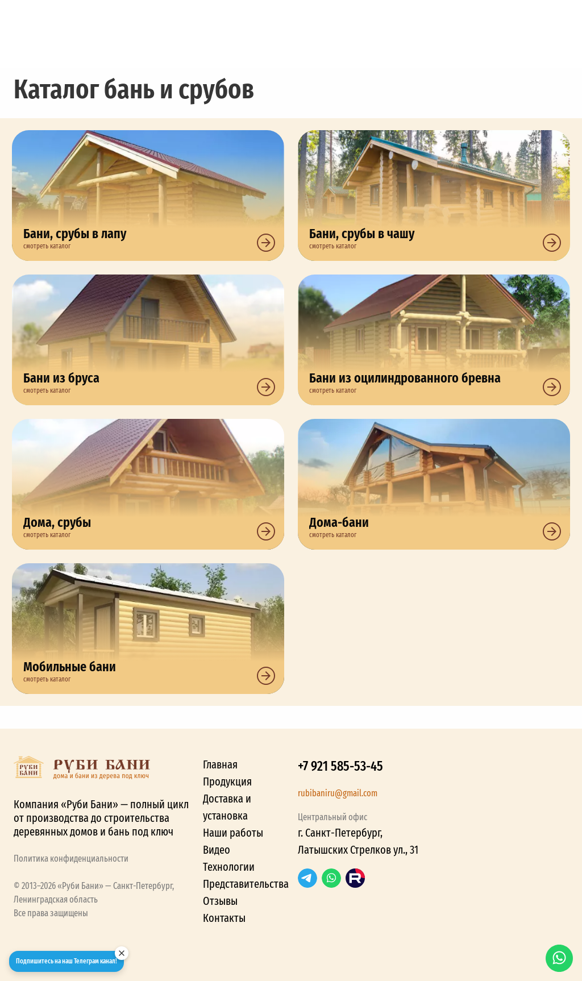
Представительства (246, 884)
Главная (220, 764)
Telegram (307, 878)
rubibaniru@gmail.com (337, 793)
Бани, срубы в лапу (148, 195)
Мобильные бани (148, 628)
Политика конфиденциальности (71, 858)
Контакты (224, 918)
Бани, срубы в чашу (434, 195)
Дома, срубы (148, 484)
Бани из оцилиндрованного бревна (434, 340)
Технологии (229, 867)
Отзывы (220, 901)
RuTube (355, 878)
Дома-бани (434, 484)
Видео (216, 850)
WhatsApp (331, 878)
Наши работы (233, 832)
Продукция (227, 781)
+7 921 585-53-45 (340, 766)
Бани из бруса (148, 340)
